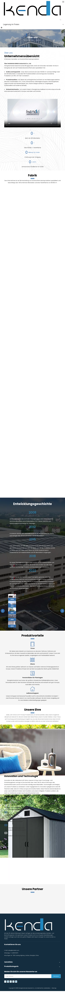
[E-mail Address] (27, 976)
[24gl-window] (32, 673)
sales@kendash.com (13, 950)
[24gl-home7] (32, 688)
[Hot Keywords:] (60, 19)
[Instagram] (16, 981)
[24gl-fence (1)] (32, 659)
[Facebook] (5, 981)
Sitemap (54, 988)
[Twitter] (11, 981)
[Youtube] (13, 981)
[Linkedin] (8, 981)
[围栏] (32, 178)
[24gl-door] (32, 644)
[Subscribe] (56, 976)
